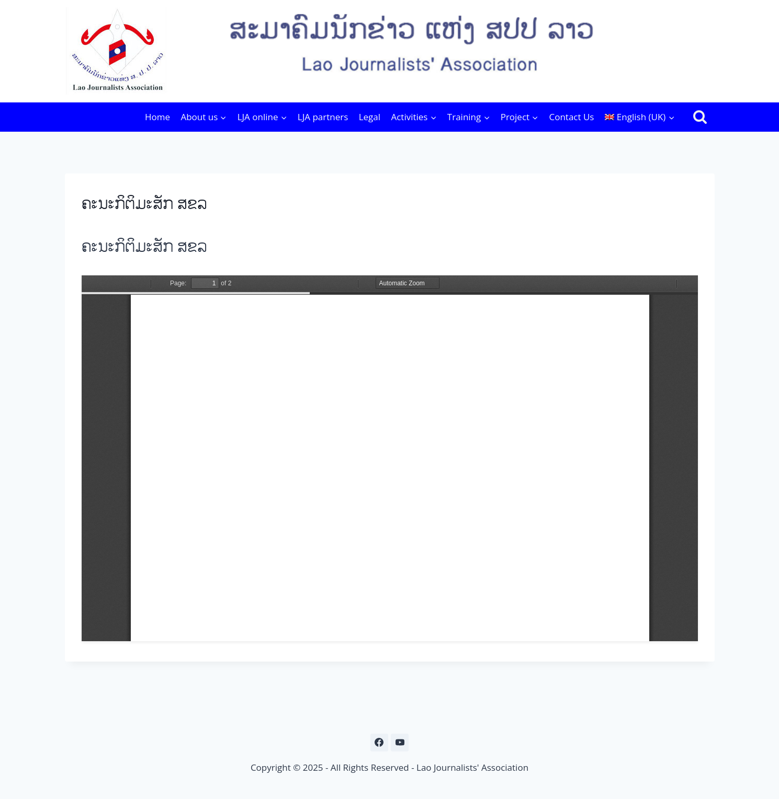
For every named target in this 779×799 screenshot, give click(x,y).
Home (157, 117)
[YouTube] (400, 742)
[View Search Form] (700, 117)
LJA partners (323, 117)
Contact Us (571, 117)
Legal (369, 117)
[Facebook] (379, 742)
